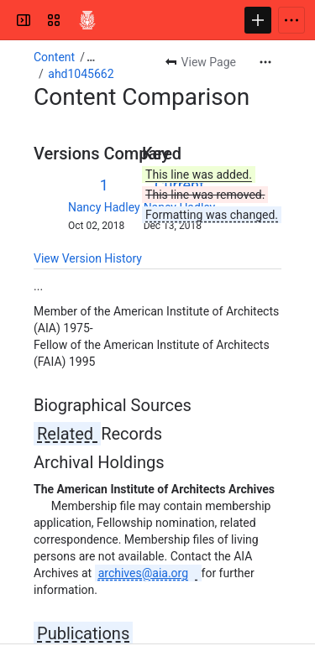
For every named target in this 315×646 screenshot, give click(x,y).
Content (54, 57)
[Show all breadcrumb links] (91, 57)
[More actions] (265, 62)
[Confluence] (87, 20)
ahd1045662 (80, 74)
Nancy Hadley (104, 207)
